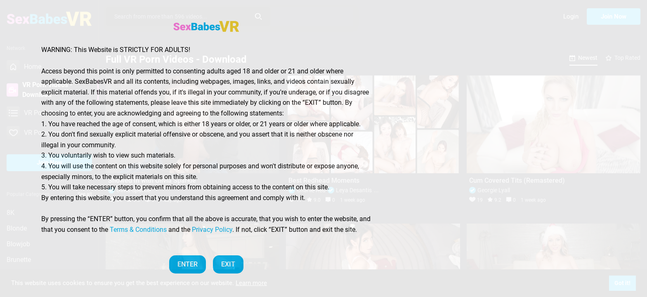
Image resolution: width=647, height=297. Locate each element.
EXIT (228, 264)
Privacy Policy (212, 229)
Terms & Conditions (138, 229)
